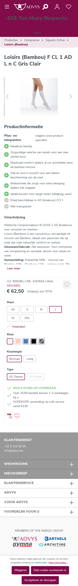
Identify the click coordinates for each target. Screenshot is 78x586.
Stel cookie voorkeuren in (50, 570)
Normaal (14, 359)
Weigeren (20, 570)
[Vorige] (7, 96)
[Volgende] (71, 96)
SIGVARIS (13, 286)
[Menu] (8, 6)
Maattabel (16, 327)
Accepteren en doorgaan (40, 580)
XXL (27, 318)
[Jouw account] (57, 6)
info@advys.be (13, 451)
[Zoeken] (45, 7)
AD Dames (16, 377)
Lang (30, 359)
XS (13, 309)
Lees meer (13, 268)
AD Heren (35, 377)
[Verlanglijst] (68, 6)
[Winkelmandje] (37, 25)
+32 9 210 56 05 (15, 446)
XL (13, 318)
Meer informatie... (58, 562)
